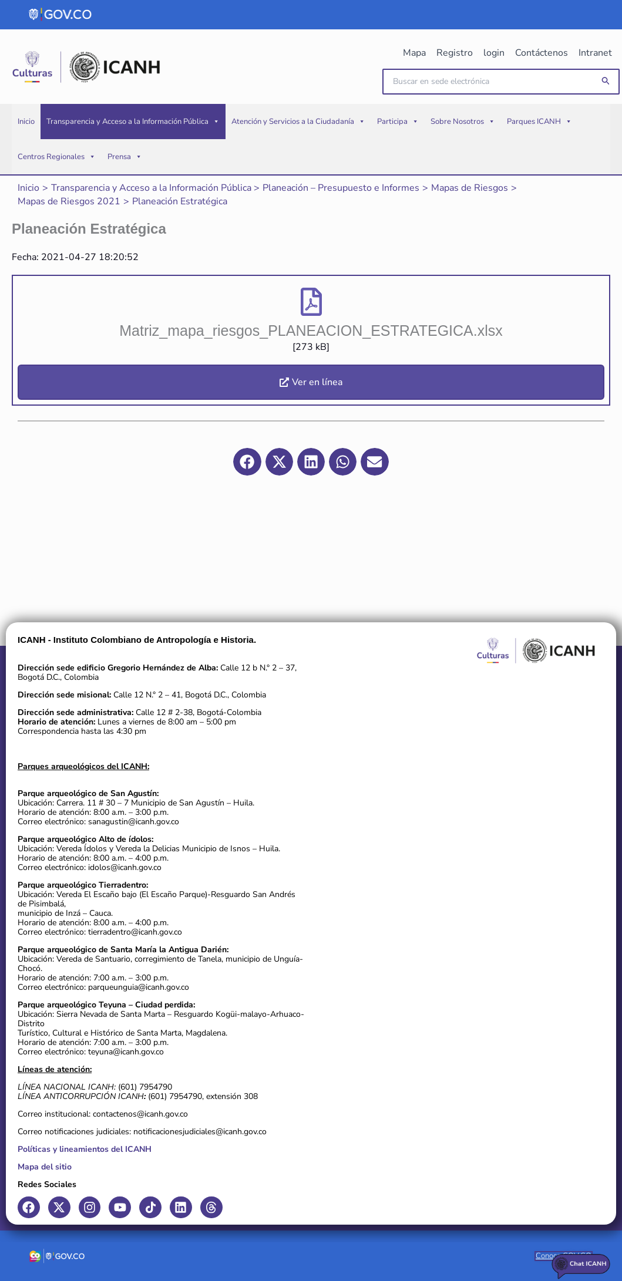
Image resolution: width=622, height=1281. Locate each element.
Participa (398, 123)
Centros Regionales (57, 158)
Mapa (419, 52)
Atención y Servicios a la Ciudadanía (298, 123)
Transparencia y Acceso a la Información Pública (133, 123)
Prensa (124, 158)
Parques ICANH (539, 123)
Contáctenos (543, 52)
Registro (459, 52)
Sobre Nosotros (463, 123)
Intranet (596, 52)
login (496, 52)
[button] (606, 82)
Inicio (26, 123)
